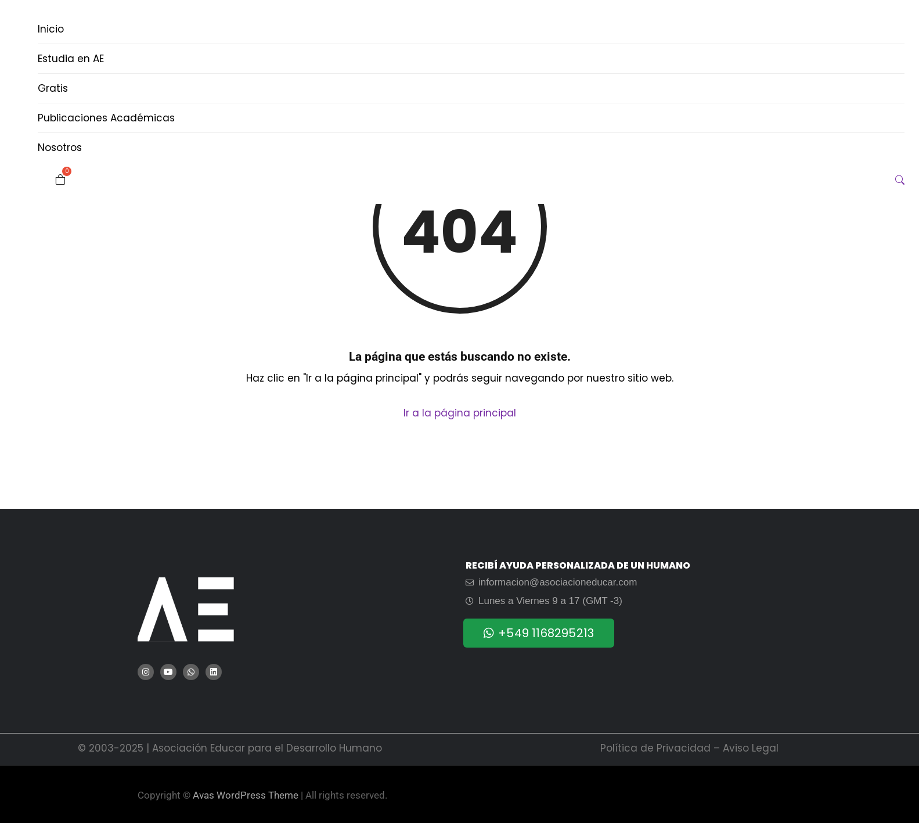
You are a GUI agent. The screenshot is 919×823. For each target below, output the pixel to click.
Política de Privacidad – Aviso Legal (689, 748)
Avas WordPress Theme (245, 795)
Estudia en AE (71, 59)
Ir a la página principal (459, 413)
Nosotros (60, 147)
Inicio (51, 29)
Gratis (53, 88)
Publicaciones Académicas (106, 118)
